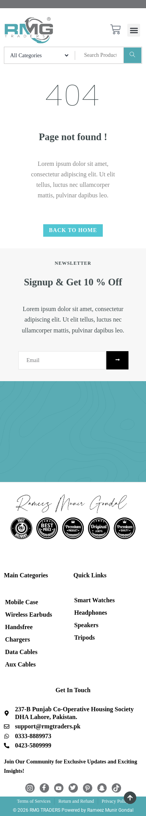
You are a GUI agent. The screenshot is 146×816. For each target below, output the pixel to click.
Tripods (84, 637)
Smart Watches (94, 600)
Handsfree (19, 627)
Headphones (90, 612)
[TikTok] (116, 788)
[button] (133, 30)
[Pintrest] (87, 788)
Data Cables (21, 652)
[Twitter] (73, 788)
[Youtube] (58, 788)
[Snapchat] (102, 788)
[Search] (132, 55)
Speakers (86, 625)
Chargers (17, 639)
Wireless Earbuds (28, 614)
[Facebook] (44, 788)
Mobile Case (21, 602)
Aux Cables (20, 664)
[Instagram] (30, 788)
